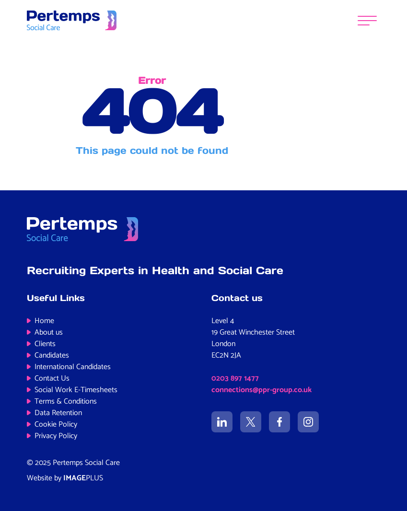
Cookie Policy (56, 424)
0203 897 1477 (235, 378)
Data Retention (58, 412)
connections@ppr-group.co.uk (261, 389)
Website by (65, 478)
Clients (45, 343)
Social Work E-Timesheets (76, 389)
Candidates (52, 355)
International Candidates (73, 366)
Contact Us (52, 378)
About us (49, 332)
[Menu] (367, 20)
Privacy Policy (56, 436)
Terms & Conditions (66, 401)
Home (44, 320)
